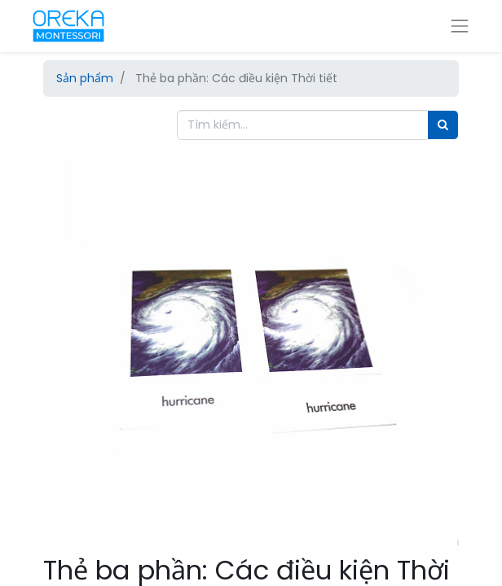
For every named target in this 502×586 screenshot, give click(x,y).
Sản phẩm (84, 78)
